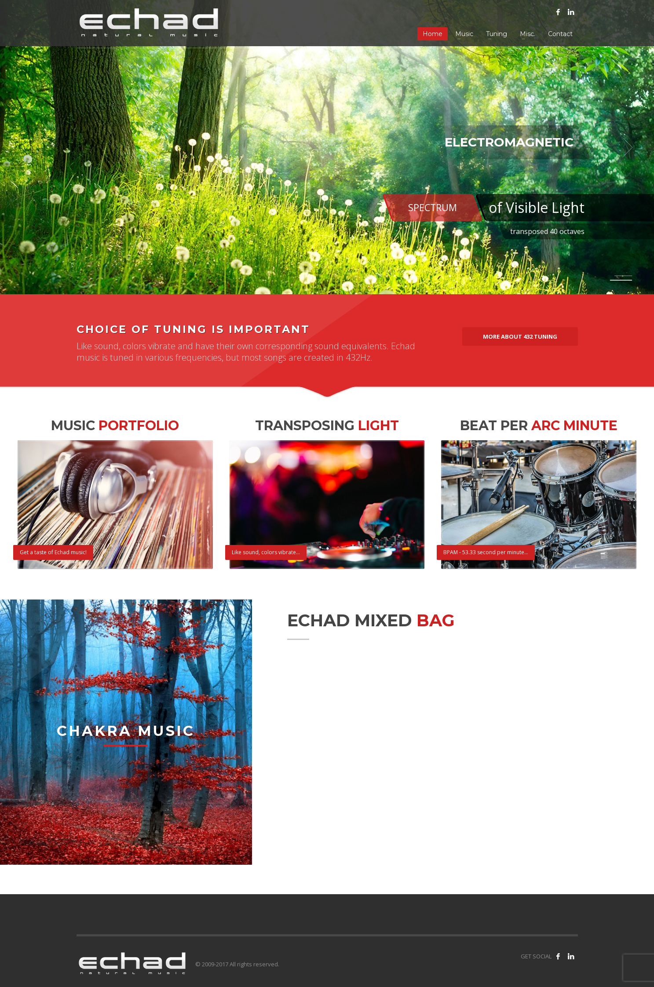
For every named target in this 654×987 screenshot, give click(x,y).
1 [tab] (623, 275)
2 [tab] (621, 280)
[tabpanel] (327, 147)
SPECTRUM (432, 207)
